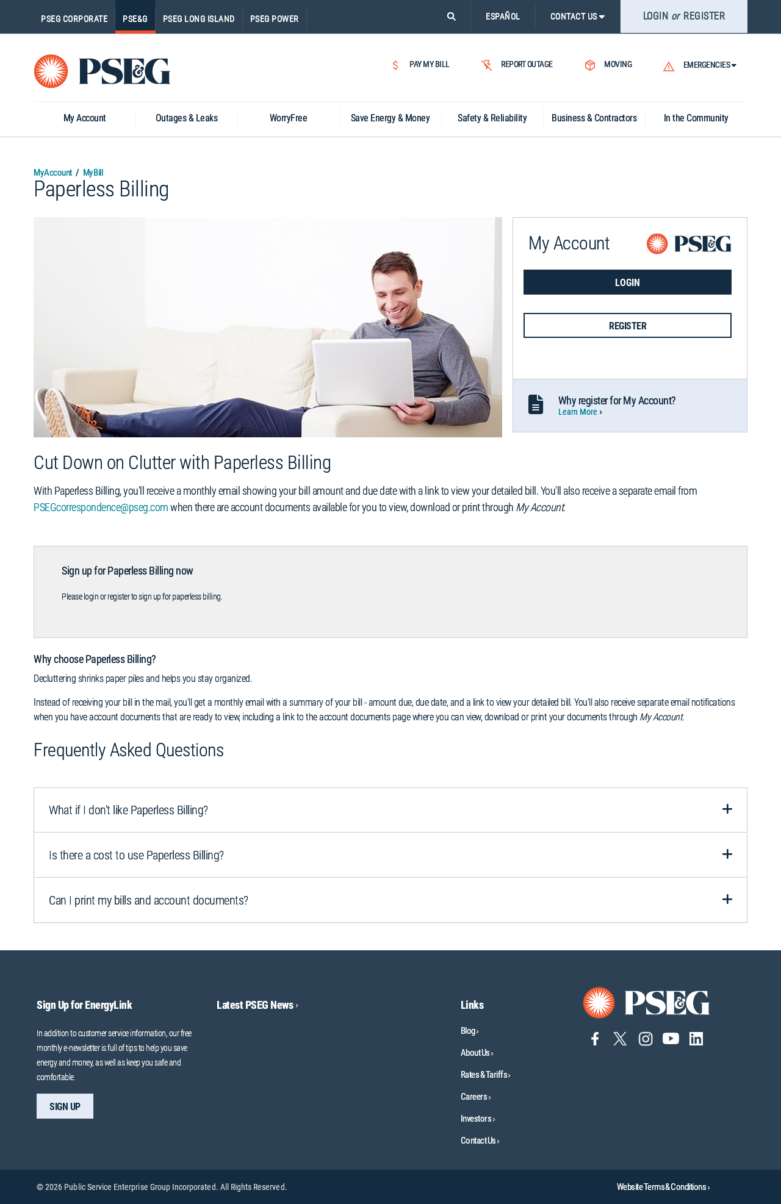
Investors (476, 1118)
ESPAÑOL (503, 16)
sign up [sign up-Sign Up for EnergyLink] (65, 1107)
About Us (475, 1052)
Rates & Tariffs (484, 1074)
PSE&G (135, 19)
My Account (53, 172)
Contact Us (478, 1140)
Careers (474, 1096)
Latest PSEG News (257, 1004)
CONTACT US (577, 16)
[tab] (390, 810)
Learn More (578, 412)
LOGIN (627, 282)
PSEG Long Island (199, 19)
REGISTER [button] (627, 326)
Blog (468, 1030)
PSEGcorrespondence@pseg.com (101, 507)
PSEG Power (274, 19)
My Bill (93, 172)
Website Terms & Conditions (663, 1186)
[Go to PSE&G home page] (647, 1002)
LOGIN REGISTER (684, 16)
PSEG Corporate (74, 19)
